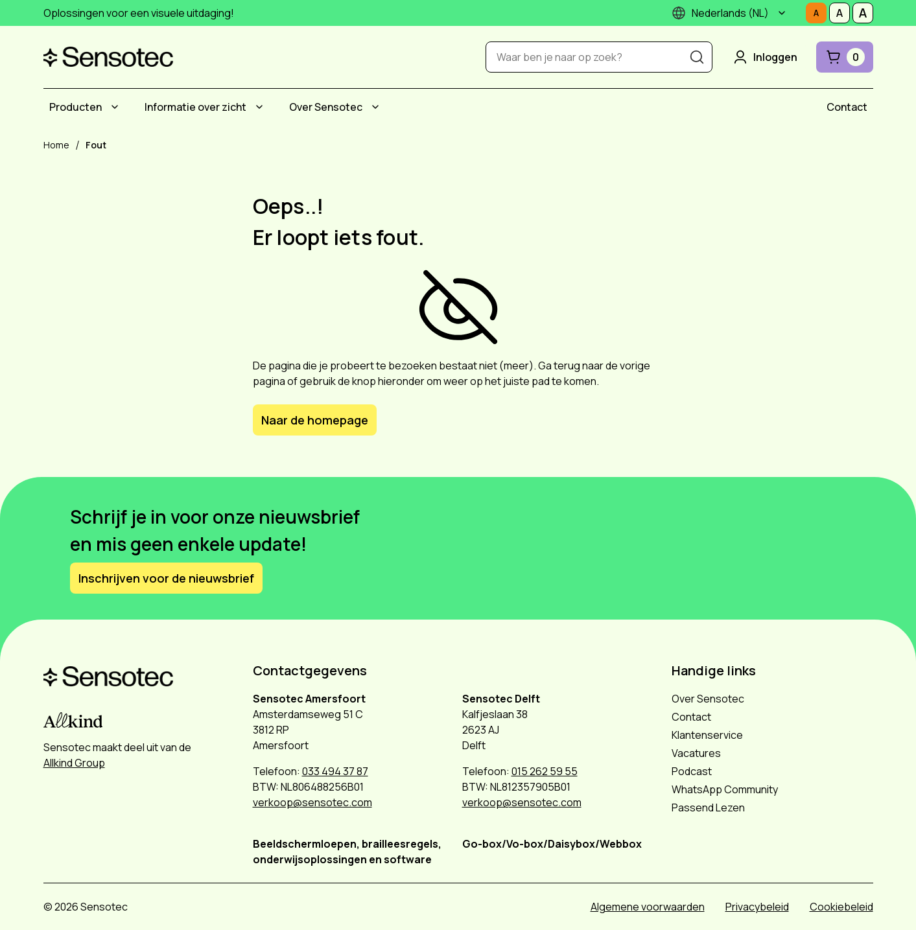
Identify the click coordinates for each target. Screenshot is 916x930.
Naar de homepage (314, 420)
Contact (847, 107)
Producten (75, 107)
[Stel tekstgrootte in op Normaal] (816, 13)
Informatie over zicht (195, 107)
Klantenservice (707, 735)
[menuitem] (85, 107)
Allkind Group (74, 763)
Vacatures (696, 753)
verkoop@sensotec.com (312, 802)
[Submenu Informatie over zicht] (259, 107)
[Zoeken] (696, 57)
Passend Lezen (708, 807)
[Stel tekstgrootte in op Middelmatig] (839, 13)
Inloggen (764, 57)
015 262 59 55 (544, 771)
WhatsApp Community (725, 789)
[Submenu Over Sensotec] (375, 107)
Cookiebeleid (841, 907)
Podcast (692, 771)
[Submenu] (782, 13)
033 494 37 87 (335, 771)
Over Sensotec (325, 107)
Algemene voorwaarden (648, 907)
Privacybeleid (757, 907)
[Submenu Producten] (115, 107)
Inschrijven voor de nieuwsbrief (166, 578)
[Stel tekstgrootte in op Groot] (862, 13)
